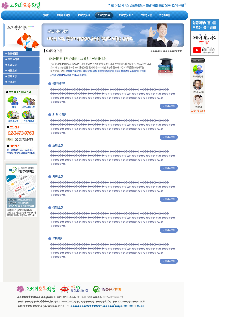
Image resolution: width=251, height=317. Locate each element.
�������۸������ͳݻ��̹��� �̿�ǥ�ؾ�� (105, 305)
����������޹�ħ (133, 305)
